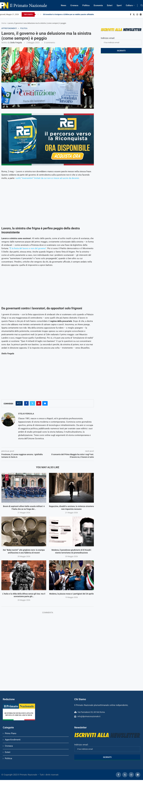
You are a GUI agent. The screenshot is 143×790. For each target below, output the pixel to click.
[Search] (141, 5)
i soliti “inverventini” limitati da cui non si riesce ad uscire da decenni (47, 178)
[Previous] (38, 14)
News (63, 5)
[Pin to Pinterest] (38, 403)
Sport (119, 5)
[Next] (41, 14)
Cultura (129, 5)
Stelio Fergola (16, 42)
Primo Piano (10, 733)
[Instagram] (137, 14)
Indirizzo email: (121, 41)
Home (3, 23)
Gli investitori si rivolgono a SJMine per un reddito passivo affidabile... (69, 14)
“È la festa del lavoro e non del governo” (27, 248)
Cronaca (74, 5)
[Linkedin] (141, 14)
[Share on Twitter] (32, 403)
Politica (86, 5)
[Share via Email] (45, 403)
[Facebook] (130, 14)
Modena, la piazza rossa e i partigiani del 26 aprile (71, 594)
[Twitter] (134, 14)
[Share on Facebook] (26, 403)
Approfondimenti (13, 739)
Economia (98, 5)
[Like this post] (20, 403)
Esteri (109, 5)
